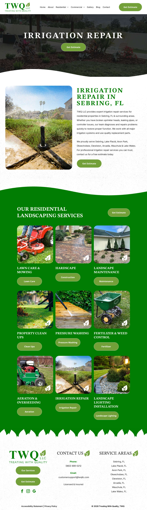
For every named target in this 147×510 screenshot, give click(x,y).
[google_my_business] (34, 492)
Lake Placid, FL (119, 466)
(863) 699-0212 (73, 466)
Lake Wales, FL (119, 491)
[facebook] (22, 492)
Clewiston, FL (119, 478)
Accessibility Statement (32, 506)
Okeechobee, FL (119, 474)
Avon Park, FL (119, 470)
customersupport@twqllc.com (74, 477)
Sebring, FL (119, 461)
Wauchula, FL (119, 487)
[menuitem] (43, 7)
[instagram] (28, 492)
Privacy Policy (50, 506)
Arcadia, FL (118, 483)
